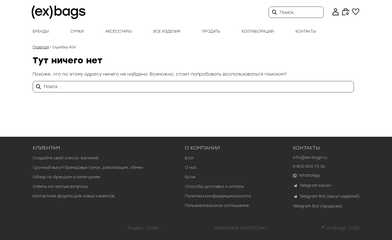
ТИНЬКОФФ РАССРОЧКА (241, 227)
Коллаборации (258, 31)
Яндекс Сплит (143, 227)
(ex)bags (336, 227)
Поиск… (288, 12)
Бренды (41, 31)
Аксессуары (118, 31)
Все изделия (166, 31)
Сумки (77, 31)
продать (211, 31)
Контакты (306, 31)
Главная (41, 47)
